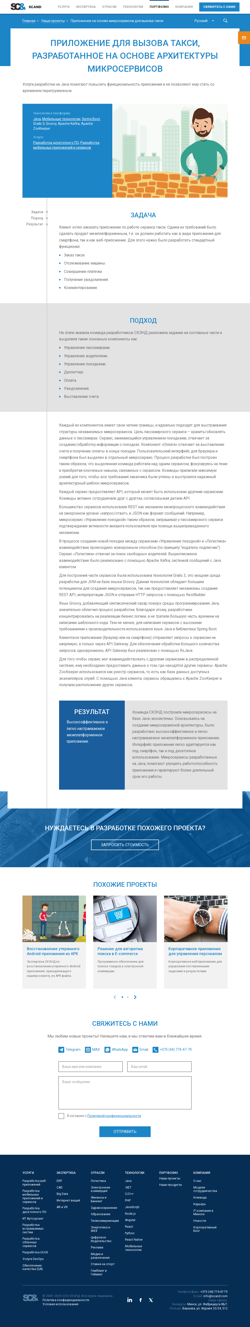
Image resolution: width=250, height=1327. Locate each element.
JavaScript (132, 1207)
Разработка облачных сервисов (31, 1242)
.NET (128, 1187)
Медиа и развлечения (100, 1255)
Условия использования (60, 1304)
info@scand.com (215, 1296)
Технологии (133, 7)
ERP (59, 1181)
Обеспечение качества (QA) (32, 1267)
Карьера (199, 1204)
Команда (200, 1197)
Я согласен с (104, 1116)
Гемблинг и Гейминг (99, 1272)
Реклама (97, 1247)
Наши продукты (170, 1185)
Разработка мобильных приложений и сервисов (32, 1196)
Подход (37, 218)
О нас (197, 1181)
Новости (199, 1221)
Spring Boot (91, 119)
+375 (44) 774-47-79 (214, 1291)
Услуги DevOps (33, 1259)
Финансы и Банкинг (98, 1199)
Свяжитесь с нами (219, 7)
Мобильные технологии (61, 119)
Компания (184, 7)
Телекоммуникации (105, 1221)
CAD (59, 1187)
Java (37, 119)
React (129, 1226)
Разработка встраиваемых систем (32, 1228)
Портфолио (159, 7)
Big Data (62, 1194)
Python (130, 1233)
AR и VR (62, 1207)
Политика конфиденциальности (65, 1300)
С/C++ (129, 1194)
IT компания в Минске (203, 1212)
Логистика (98, 1181)
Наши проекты (169, 1178)
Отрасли (109, 7)
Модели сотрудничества (205, 1189)
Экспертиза (86, 7)
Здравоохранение (104, 1208)
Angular (130, 1220)
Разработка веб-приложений (34, 1182)
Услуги (64, 7)
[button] (122, 997)
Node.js (130, 1213)
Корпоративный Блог (205, 1229)
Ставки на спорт (103, 1264)
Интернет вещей (68, 1200)
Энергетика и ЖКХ (100, 1229)
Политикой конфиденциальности (114, 1116)
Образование (100, 1214)
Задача (37, 212)
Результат (34, 224)
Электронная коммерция (100, 1189)
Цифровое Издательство (101, 1239)
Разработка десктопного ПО (56, 143)
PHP (128, 1200)
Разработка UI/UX (35, 1252)
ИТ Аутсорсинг (32, 1218)
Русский (201, 21)
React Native (134, 1239)
